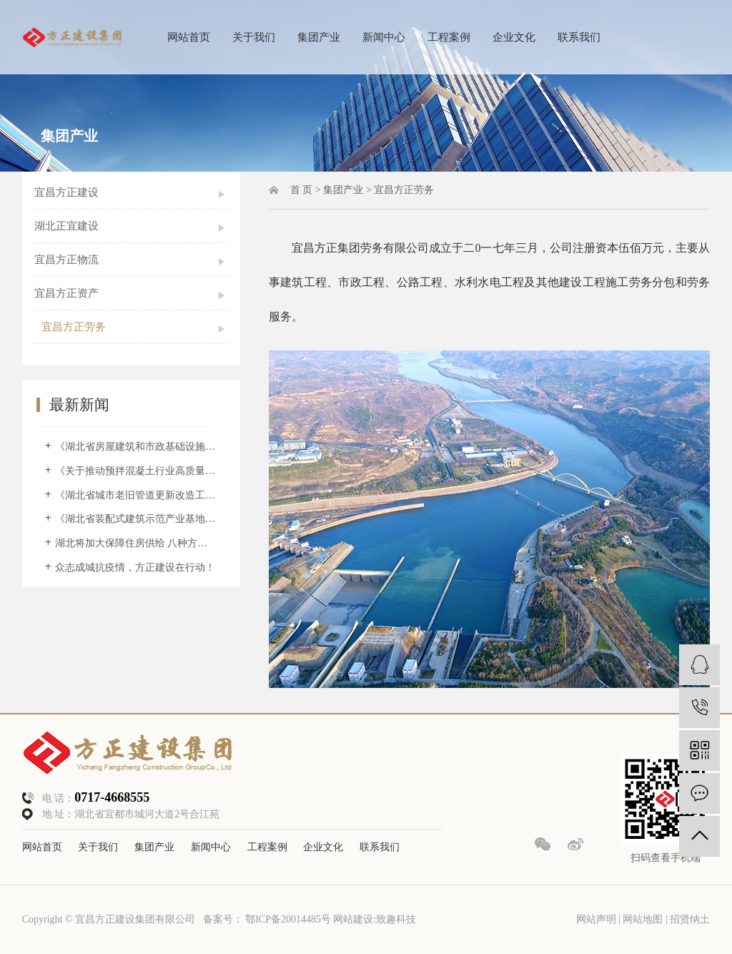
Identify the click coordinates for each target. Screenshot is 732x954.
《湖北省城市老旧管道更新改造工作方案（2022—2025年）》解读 (136, 495)
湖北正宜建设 (66, 226)
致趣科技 (396, 919)
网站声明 (596, 919)
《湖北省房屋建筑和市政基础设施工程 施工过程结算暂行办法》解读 (136, 446)
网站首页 (188, 37)
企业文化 (514, 37)
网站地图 (644, 919)
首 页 (301, 190)
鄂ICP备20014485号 (288, 919)
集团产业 (318, 37)
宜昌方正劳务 (73, 327)
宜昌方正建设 (66, 192)
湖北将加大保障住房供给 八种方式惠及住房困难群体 (136, 543)
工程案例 (448, 37)
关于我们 (253, 37)
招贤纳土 (690, 919)
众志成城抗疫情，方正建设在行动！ (135, 567)
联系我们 (579, 37)
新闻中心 (383, 37)
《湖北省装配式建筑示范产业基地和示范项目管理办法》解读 (136, 518)
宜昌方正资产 (66, 293)
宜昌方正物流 (66, 259)
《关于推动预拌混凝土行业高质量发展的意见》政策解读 (136, 471)
